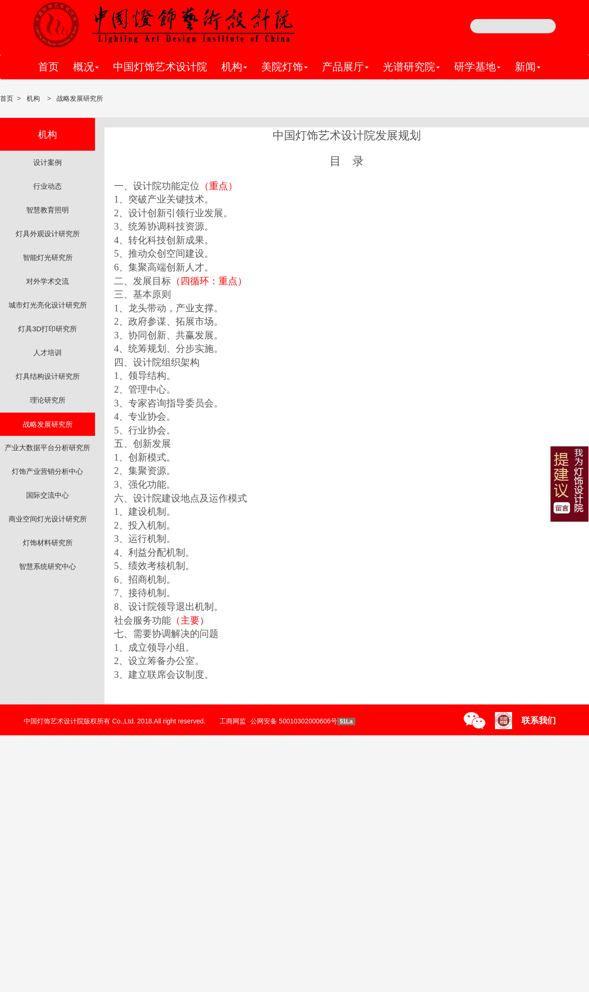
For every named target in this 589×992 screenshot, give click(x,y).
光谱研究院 (411, 67)
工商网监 (232, 721)
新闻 (528, 67)
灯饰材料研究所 (48, 543)
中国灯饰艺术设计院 (160, 67)
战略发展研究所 (80, 98)
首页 (48, 67)
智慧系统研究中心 (47, 566)
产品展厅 (345, 67)
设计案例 (47, 162)
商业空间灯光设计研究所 (48, 519)
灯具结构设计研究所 (48, 376)
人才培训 (47, 352)
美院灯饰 (284, 67)
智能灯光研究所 (48, 257)
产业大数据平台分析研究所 (47, 447)
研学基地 (477, 67)
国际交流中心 (47, 495)
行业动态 (47, 186)
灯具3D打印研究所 (47, 329)
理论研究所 (48, 400)
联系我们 (539, 720)
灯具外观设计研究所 (48, 234)
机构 (234, 67)
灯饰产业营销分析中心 (47, 471)
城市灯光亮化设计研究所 (48, 305)
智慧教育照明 (47, 210)
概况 (86, 67)
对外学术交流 (47, 281)
